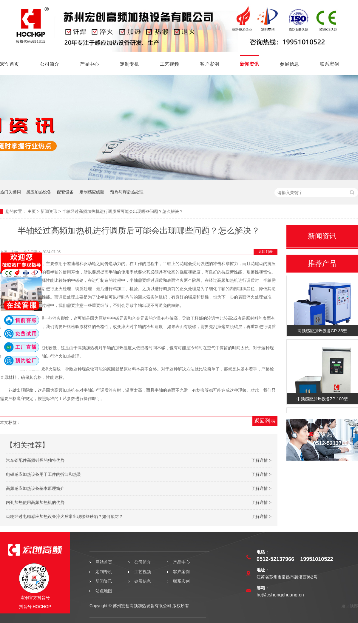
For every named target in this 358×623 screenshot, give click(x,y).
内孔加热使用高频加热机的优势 (35, 502)
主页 (31, 211)
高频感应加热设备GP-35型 (322, 331)
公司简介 (49, 64)
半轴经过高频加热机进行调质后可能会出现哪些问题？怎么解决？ (122, 211)
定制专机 (129, 64)
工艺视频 (169, 64)
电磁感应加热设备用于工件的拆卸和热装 (43, 474)
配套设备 (65, 192)
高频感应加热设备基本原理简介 (35, 488)
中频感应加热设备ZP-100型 (322, 399)
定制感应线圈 (91, 192)
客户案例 (209, 64)
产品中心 (89, 64)
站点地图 (103, 590)
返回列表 (265, 252)
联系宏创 (329, 64)
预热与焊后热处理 (126, 192)
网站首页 (103, 562)
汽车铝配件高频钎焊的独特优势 (35, 460)
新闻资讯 (249, 64)
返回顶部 (349, 605)
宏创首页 (9, 64)
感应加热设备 (38, 192)
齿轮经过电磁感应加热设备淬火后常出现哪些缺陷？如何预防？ (64, 516)
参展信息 (289, 64)
